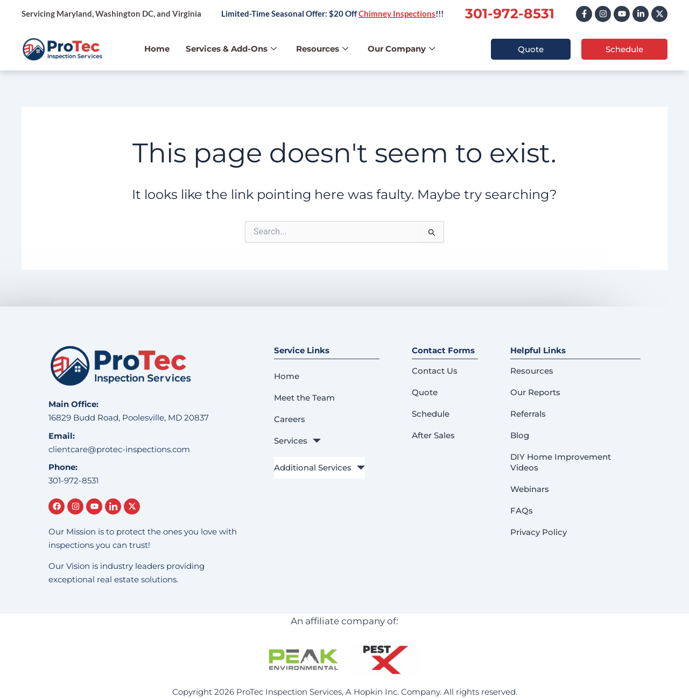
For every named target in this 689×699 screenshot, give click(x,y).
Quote (425, 392)
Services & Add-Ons (231, 49)
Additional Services (319, 467)
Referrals (528, 414)
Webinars (529, 489)
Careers (289, 419)
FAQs (521, 510)
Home (157, 49)
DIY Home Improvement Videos (560, 462)
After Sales (433, 435)
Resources (322, 49)
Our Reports (535, 392)
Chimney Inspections (396, 13)
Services (297, 441)
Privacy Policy (538, 532)
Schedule (430, 414)
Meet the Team (304, 398)
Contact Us (435, 371)
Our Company (401, 49)
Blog (519, 435)
